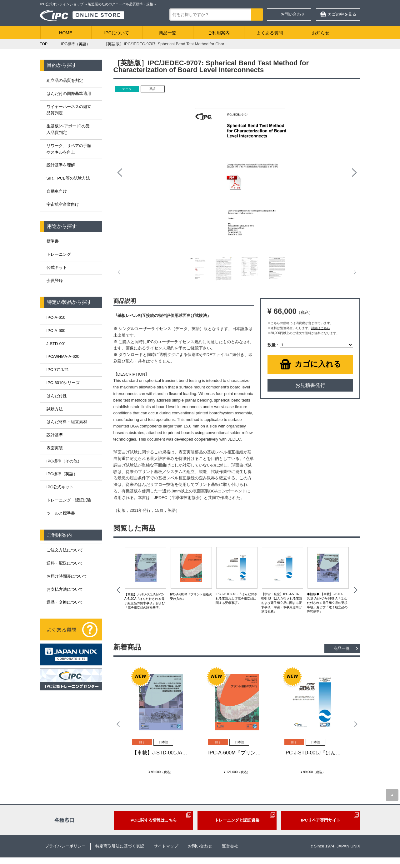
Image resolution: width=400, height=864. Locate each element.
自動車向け (57, 191)
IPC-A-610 (56, 317)
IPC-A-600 (56, 330)
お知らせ (320, 32)
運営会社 (230, 846)
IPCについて (116, 32)
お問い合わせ (293, 14)
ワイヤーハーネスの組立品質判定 (69, 110)
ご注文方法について (65, 550)
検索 (257, 14)
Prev (119, 172)
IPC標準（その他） (64, 461)
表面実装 (55, 448)
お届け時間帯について (67, 576)
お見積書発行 (310, 385)
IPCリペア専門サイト (320, 820)
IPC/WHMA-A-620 (63, 356)
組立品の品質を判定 (65, 80)
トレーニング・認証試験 (69, 500)
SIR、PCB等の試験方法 (68, 178)
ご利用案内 (219, 32)
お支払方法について (65, 589)
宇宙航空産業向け (63, 204)
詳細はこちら (320, 328)
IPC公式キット (60, 487)
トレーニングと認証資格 (237, 820)
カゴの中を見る (342, 14)
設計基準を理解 (61, 165)
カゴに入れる (318, 364)
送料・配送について (65, 563)
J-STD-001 (56, 343)
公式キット (57, 267)
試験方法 (55, 409)
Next (354, 172)
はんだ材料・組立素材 (67, 421)
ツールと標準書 (61, 513)
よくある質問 (270, 32)
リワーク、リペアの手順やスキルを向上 (69, 149)
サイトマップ (166, 846)
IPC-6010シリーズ (63, 382)
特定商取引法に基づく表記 (119, 846)
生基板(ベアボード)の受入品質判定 (68, 129)
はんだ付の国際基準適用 (69, 93)
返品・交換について (65, 602)
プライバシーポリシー (65, 846)
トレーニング (59, 254)
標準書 (53, 241)
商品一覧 (167, 32)
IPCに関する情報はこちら (153, 820)
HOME (65, 32)
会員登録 (55, 280)
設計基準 (55, 434)
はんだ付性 (57, 395)
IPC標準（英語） (62, 473)
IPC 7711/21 (58, 369)
